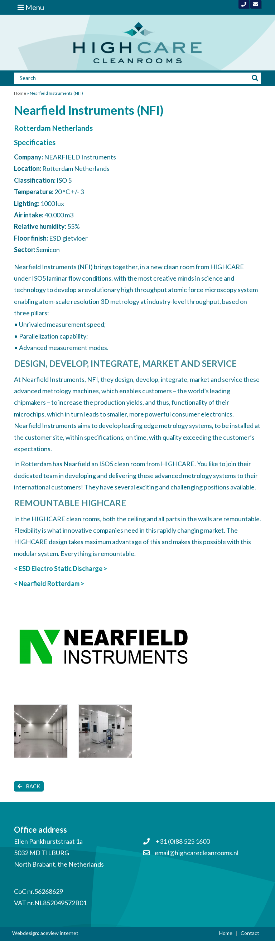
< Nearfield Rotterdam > (49, 583)
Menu (31, 7)
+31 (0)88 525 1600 (176, 841)
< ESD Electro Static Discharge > (60, 568)
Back (29, 786)
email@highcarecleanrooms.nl (196, 853)
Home (20, 93)
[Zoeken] (132, 78)
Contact (250, 933)
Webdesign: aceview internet (45, 933)
